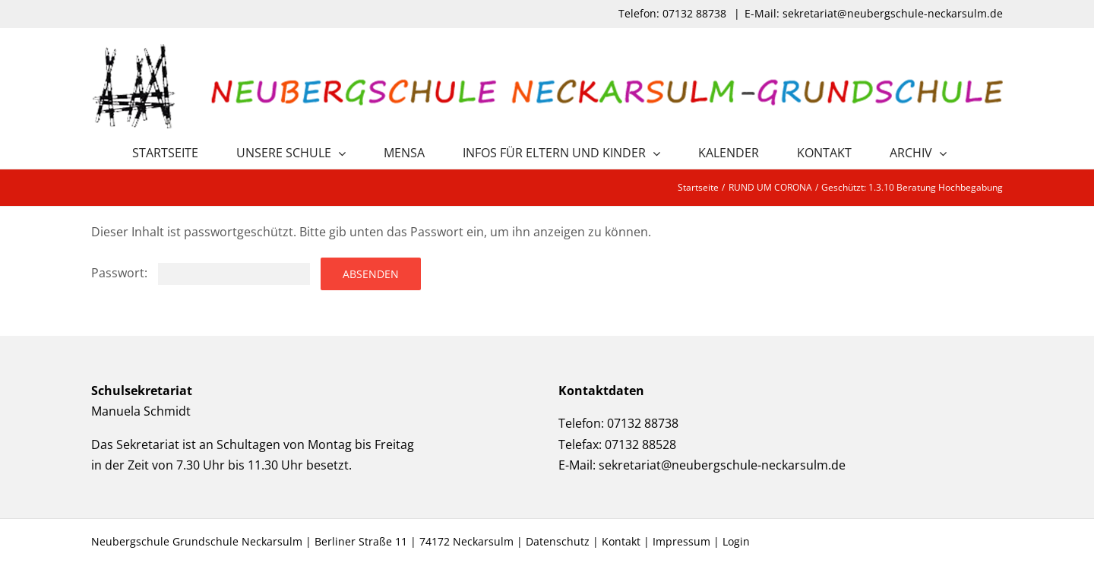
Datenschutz (558, 541)
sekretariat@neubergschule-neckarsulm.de (722, 465)
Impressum (681, 541)
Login (736, 541)
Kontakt (621, 541)
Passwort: (200, 272)
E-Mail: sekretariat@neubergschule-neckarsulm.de (874, 13)
